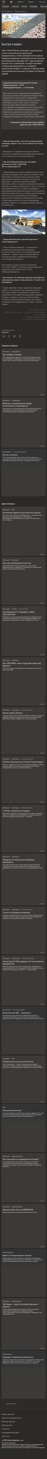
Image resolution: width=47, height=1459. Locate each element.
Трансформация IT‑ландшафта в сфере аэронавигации (18, 613)
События (20, 2)
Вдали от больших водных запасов (17, 1255)
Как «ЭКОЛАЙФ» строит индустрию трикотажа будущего (22, 664)
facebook (9, 336)
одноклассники (20, 336)
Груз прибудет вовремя (12, 354)
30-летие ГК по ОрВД (23, 609)
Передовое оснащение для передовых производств (19, 861)
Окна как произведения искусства (17, 563)
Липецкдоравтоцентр (20, 11)
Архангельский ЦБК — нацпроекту (17, 1013)
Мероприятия (7, 1425)
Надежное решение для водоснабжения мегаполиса (19, 1212)
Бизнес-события (8, 1414)
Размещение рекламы (10, 1433)
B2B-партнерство (7, 11)
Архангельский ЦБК (16, 958)
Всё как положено (10, 455)
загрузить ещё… (11, 1403)
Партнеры (42, 2)
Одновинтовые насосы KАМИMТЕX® (18, 1210)
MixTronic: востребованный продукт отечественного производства (17, 404)
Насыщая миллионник (12, 1110)
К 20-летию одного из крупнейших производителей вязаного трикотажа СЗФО (22, 669)
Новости (31, 2)
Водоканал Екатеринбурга (17, 1156)
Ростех (24, 7)
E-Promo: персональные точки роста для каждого (23, 762)
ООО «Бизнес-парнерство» (11, 1440)
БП (11, 1)
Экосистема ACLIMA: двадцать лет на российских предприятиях (23, 962)
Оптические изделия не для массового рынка (22, 512)
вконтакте (3, 336)
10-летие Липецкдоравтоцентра (19, 452)
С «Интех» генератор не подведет (16, 811)
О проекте (5, 1429)
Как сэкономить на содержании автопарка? (21, 1159)
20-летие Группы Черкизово (27, 710)
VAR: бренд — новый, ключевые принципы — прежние (21, 1305)
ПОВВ (13, 1058)
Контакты (5, 1436)
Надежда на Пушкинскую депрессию (18, 1357)
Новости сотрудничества (11, 1418)
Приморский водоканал (16, 1301)
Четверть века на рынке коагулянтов (18, 1061)
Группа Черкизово (15, 710)
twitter (14, 336)
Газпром (5, 7)
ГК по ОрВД (14, 609)
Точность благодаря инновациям (16, 912)
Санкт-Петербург (15, 560)
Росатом (15, 7)
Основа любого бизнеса (12, 713)
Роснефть (33, 7)
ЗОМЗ (13, 509)
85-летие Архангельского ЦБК (28, 958)
